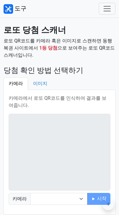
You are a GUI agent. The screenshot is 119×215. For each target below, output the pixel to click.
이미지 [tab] (40, 83)
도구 (15, 9)
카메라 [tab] (16, 83)
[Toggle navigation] (107, 9)
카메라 (19, 199)
